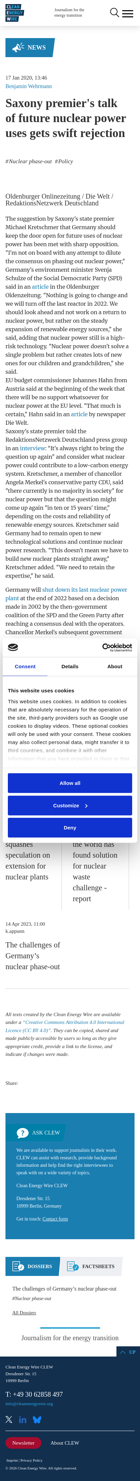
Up (132, 1352)
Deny (70, 827)
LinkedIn (25, 1420)
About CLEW (65, 1443)
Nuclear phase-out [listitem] (30, 161)
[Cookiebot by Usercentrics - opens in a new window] (102, 647)
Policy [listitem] (65, 161)
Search (114, 13)
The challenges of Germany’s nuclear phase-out (32, 956)
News (37, 47)
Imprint (12, 1460)
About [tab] (114, 666)
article (40, 286)
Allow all (70, 783)
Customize (70, 805)
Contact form (55, 1219)
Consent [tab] (25, 666)
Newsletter (23, 1443)
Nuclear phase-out (33, 1298)
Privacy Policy (31, 1460)
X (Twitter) (11, 1420)
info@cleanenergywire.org (29, 1403)
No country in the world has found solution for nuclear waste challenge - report (95, 866)
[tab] (32, 1269)
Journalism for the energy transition (69, 12)
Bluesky (39, 1420)
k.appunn (14, 931)
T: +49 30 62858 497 (34, 1394)
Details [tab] (70, 666)
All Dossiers (24, 1312)
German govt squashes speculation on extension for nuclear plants (27, 855)
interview (32, 448)
